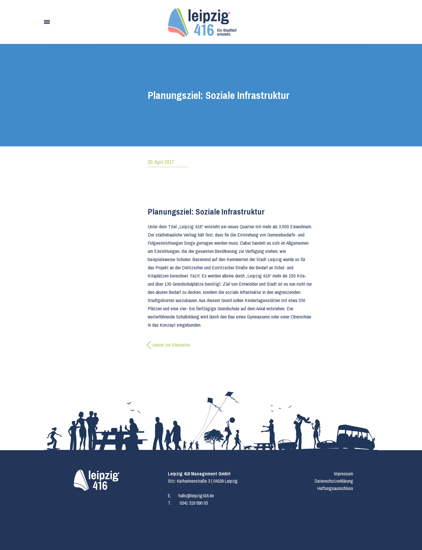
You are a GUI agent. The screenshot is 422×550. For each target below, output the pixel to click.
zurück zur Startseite (171, 344)
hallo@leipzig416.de (196, 495)
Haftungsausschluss (335, 488)
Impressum (343, 473)
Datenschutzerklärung (334, 481)
